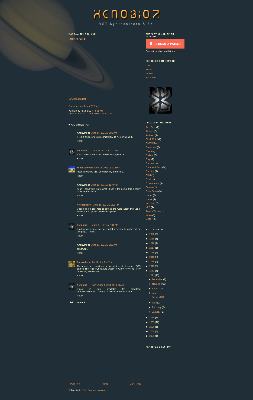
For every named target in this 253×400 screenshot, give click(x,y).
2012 (152, 270)
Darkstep (150, 163)
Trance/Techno (153, 211)
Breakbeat (151, 147)
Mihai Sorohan (85, 167)
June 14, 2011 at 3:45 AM (104, 133)
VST (148, 65)
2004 (152, 331)
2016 (152, 252)
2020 (152, 234)
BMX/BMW (151, 143)
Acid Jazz (151, 127)
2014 (152, 261)
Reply (80, 141)
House (149, 199)
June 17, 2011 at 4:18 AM (105, 225)
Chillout (149, 155)
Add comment (77, 302)
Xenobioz (82, 150)
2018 (152, 243)
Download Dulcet (77, 99)
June (155, 293)
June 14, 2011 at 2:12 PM (107, 167)
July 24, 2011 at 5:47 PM (99, 262)
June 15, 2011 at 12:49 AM (104, 185)
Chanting (150, 151)
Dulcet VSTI (77, 39)
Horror (149, 195)
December (157, 279)
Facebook (151, 77)
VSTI (112, 113)
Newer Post (74, 383)
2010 (152, 317)
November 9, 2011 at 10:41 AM (108, 285)
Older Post (135, 383)
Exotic (149, 179)
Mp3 (148, 207)
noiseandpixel (84, 204)
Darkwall (81, 262)
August (156, 288)
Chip (148, 159)
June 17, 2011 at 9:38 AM (104, 245)
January (156, 312)
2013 (152, 266)
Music (149, 69)
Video (105, 113)
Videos (149, 73)
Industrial (150, 203)
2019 (152, 238)
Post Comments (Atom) (94, 390)
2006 (152, 326)
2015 (152, 257)
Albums (149, 131)
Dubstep (150, 171)
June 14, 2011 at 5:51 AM (105, 150)
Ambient (150, 135)
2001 (152, 336)
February (157, 307)
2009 (152, 322)
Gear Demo (94, 113)
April (154, 302)
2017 (152, 248)
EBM (148, 175)
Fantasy (82, 113)
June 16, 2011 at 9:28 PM (106, 204)
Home (105, 383)
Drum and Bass (154, 167)
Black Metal (152, 139)
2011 (152, 275)
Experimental (152, 183)
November (157, 284)
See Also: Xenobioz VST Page (84, 106)
